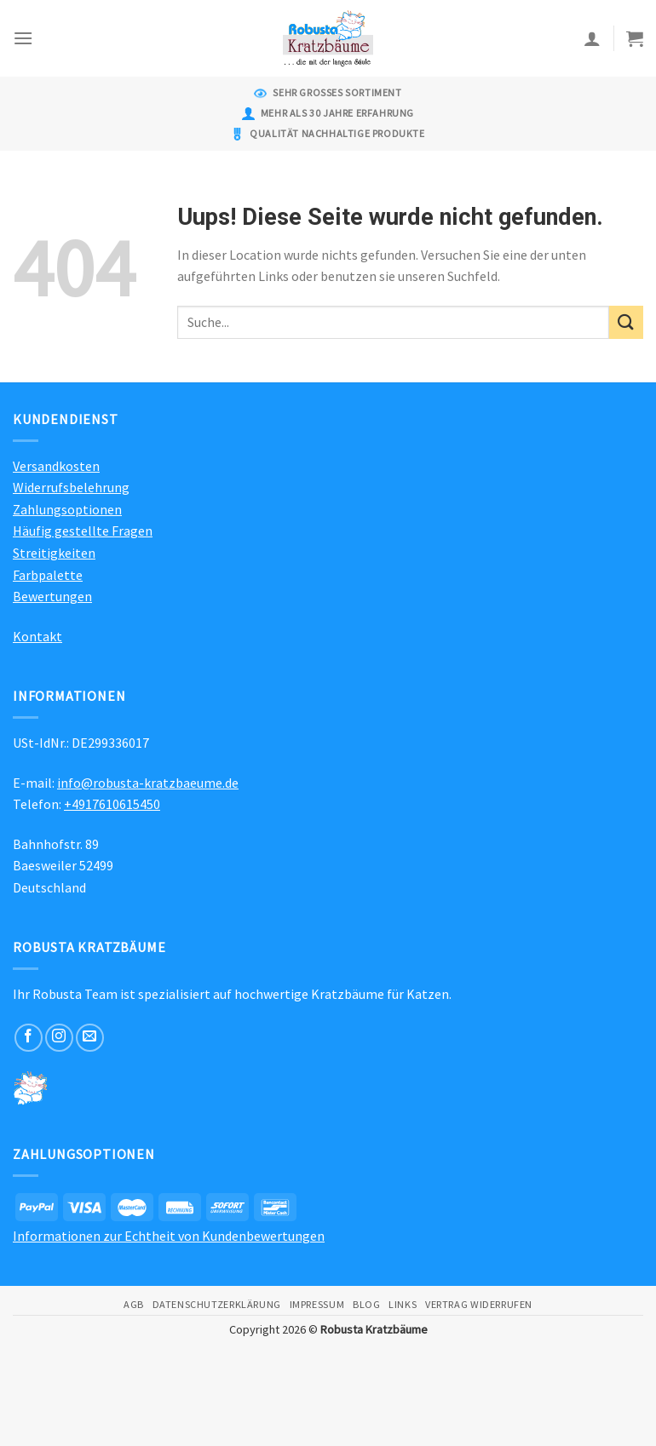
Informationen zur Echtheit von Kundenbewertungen (169, 1235)
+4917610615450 (112, 803)
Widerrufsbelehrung (71, 487)
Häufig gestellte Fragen (82, 530)
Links (402, 1304)
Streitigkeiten (54, 552)
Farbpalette (48, 574)
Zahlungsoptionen (67, 509)
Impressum (317, 1304)
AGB (134, 1304)
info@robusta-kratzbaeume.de (148, 782)
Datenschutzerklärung (216, 1304)
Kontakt (37, 636)
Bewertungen (52, 596)
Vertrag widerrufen (478, 1304)
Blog (366, 1304)
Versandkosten (56, 465)
